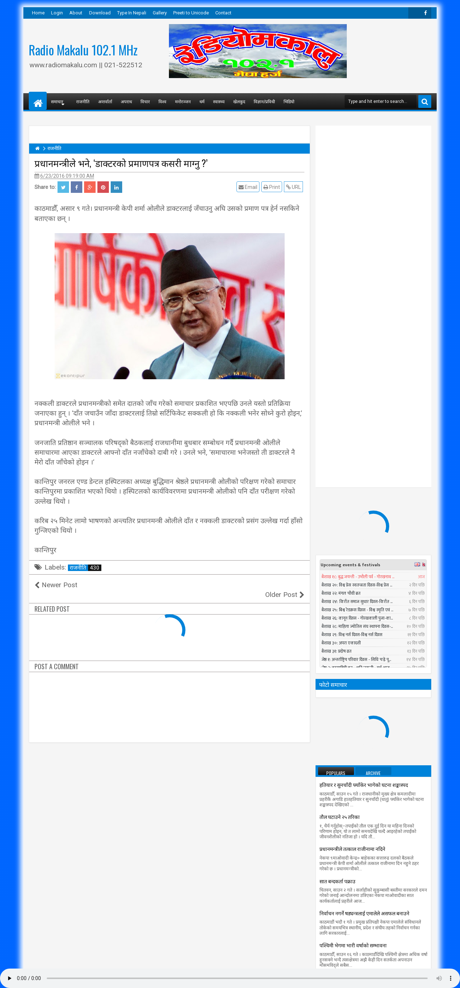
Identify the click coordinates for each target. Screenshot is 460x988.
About (75, 12)
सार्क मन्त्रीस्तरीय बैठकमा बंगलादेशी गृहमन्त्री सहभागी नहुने (371, 718)
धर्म (201, 101)
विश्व (162, 101)
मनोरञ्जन (183, 101)
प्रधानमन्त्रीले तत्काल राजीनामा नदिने (352, 559)
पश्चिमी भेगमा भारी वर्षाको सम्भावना (353, 655)
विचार (145, 101)
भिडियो (289, 101)
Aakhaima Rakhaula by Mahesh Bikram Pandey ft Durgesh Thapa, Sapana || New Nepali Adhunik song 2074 (373, 791)
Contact (223, 12)
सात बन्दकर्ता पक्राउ (337, 591)
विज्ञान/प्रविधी (264, 101)
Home (38, 12)
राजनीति (82, 101)
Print (273, 187)
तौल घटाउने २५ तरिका (339, 527)
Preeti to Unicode (191, 12)
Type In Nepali (131, 12)
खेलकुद (239, 101)
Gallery (160, 12)
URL (295, 187)
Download (100, 12)
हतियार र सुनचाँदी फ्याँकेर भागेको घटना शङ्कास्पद (363, 495)
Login (57, 12)
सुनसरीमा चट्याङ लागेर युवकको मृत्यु (379, 750)
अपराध (126, 101)
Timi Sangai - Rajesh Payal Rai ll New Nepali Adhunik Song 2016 (386, 691)
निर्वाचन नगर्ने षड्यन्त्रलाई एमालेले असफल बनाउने (364, 623)
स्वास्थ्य (219, 101)
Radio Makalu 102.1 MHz (83, 49)
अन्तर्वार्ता (105, 101)
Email (249, 187)
